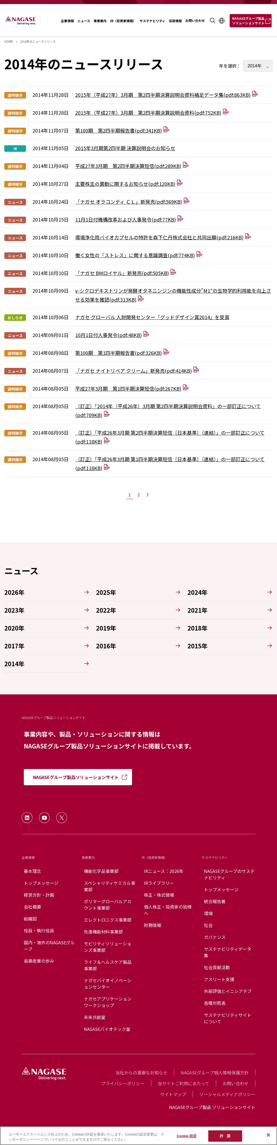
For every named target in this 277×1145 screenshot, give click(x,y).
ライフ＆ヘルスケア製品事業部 (107, 965)
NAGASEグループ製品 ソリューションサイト (212, 1107)
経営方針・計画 (39, 895)
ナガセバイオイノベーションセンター (107, 983)
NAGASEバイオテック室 (107, 1029)
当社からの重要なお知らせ (141, 1072)
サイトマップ (173, 1094)
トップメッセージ (41, 883)
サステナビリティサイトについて (227, 1018)
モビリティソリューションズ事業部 (107, 946)
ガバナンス (215, 937)
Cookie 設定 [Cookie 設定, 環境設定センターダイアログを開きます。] (187, 1136)
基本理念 (32, 871)
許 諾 (225, 1136)
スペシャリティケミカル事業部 (109, 886)
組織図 (30, 918)
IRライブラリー (159, 883)
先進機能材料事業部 (103, 931)
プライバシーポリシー (122, 1083)
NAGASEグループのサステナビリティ (229, 874)
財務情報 (152, 925)
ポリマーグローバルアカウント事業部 (107, 904)
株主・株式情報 (159, 895)
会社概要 (32, 906)
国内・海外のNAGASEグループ (49, 945)
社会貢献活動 (217, 967)
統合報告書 (215, 901)
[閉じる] (268, 1135)
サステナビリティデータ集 (227, 952)
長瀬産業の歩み (39, 961)
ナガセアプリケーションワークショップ (107, 1001)
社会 (208, 925)
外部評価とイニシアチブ (228, 991)
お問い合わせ (236, 1083)
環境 (208, 913)
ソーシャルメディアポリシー (227, 1094)
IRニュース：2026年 (163, 871)
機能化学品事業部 (101, 871)
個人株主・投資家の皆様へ (168, 909)
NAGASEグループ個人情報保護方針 (215, 1072)
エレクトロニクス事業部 (107, 919)
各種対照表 (215, 1003)
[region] (138, 1135)
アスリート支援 (219, 979)
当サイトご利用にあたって (183, 1083)
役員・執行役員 (39, 930)
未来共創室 (94, 1017)
